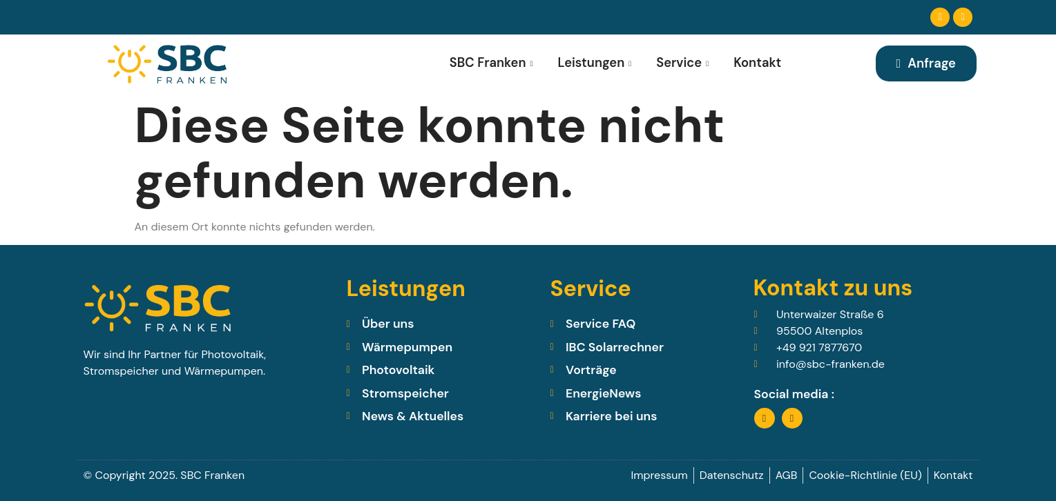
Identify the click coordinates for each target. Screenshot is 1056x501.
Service (682, 63)
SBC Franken (490, 63)
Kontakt (757, 63)
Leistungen (594, 63)
